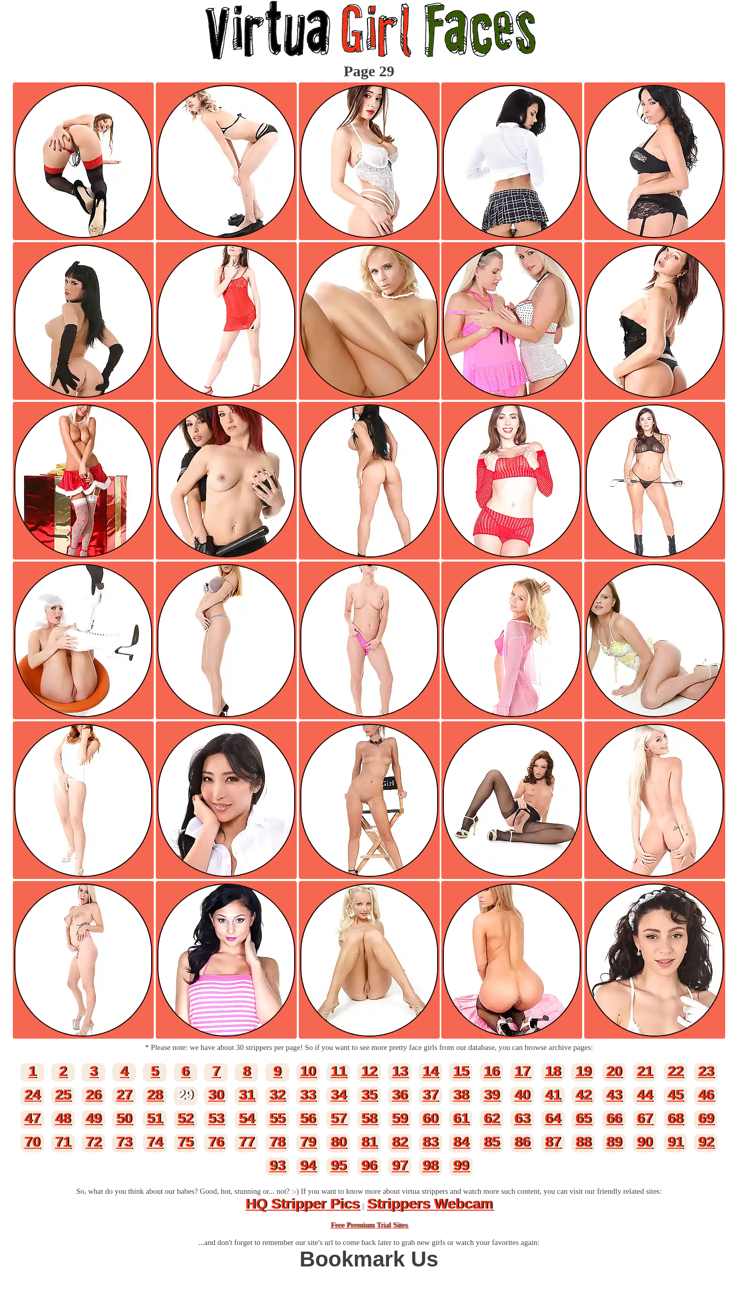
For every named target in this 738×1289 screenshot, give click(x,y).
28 (154, 1095)
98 (430, 1165)
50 (124, 1118)
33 (308, 1095)
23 (706, 1071)
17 (522, 1071)
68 (675, 1118)
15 (461, 1071)
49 (93, 1118)
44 (644, 1095)
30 (216, 1095)
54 (246, 1118)
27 (124, 1095)
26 (93, 1095)
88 (583, 1142)
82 (399, 1142)
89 (614, 1142)
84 (461, 1142)
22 (675, 1071)
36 (399, 1095)
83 (430, 1142)
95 (338, 1165)
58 (369, 1118)
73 (124, 1142)
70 (32, 1142)
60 (430, 1118)
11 (338, 1071)
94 (308, 1165)
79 (308, 1142)
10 (308, 1071)
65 (583, 1118)
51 (154, 1118)
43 (614, 1095)
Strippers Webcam (430, 1204)
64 (553, 1118)
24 (32, 1095)
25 (63, 1095)
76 (216, 1142)
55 (277, 1118)
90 (644, 1142)
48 (63, 1118)
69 (706, 1118)
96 (369, 1165)
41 (553, 1095)
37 (430, 1095)
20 (614, 1071)
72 (93, 1142)
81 (369, 1142)
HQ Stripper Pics (302, 1204)
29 (185, 1095)
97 (399, 1165)
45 (675, 1095)
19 (583, 1071)
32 (277, 1095)
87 (553, 1142)
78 (277, 1142)
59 (399, 1118)
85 (491, 1142)
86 (522, 1142)
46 (706, 1095)
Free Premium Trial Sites (369, 1225)
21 (644, 1071)
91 (675, 1142)
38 (461, 1095)
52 (185, 1118)
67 (644, 1118)
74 (154, 1142)
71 (63, 1142)
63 (522, 1118)
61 (461, 1118)
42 (583, 1095)
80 (338, 1142)
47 (32, 1118)
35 (369, 1095)
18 (553, 1071)
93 (277, 1165)
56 (308, 1118)
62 (491, 1118)
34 (338, 1095)
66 (614, 1118)
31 (246, 1095)
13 (399, 1071)
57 (338, 1118)
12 (369, 1071)
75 (185, 1142)
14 (430, 1071)
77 (246, 1142)
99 (461, 1165)
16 (491, 1071)
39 (491, 1095)
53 (216, 1118)
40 (522, 1095)
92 (706, 1142)
